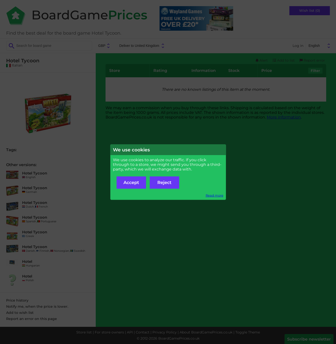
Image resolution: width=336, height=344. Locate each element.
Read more (214, 195)
